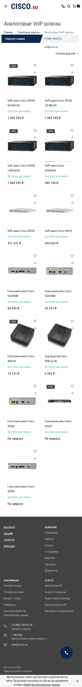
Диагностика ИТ (53, 585)
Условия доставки (14, 592)
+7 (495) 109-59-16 (52, 38)
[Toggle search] (68, 6)
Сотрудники (51, 551)
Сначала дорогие (65, 53)
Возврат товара (12, 598)
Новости (49, 538)
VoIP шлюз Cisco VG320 (21, 231)
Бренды (9, 546)
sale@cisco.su (51, 47)
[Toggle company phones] (63, 6)
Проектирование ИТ (56, 604)
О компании (51, 532)
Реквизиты (10, 604)
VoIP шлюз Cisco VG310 (58, 231)
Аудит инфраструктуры (57, 598)
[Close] (76, 681)
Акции (8, 533)
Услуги (9, 540)
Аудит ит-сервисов (55, 592)
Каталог (10, 527)
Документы (51, 570)
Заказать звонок (21, 629)
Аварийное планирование (59, 610)
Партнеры (50, 564)
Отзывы (49, 545)
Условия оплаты (13, 585)
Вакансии (50, 557)
